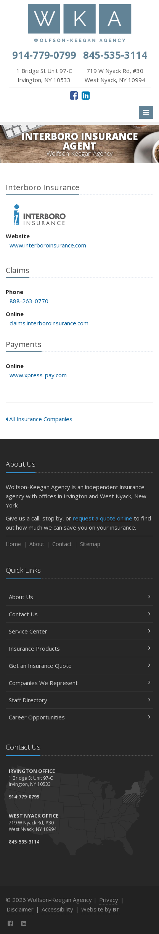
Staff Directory (79, 700)
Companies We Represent (79, 683)
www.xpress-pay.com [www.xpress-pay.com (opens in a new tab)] (38, 375)
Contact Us (79, 614)
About (36, 544)
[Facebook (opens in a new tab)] (74, 95)
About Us (79, 597)
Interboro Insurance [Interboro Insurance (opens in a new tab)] (40, 214)
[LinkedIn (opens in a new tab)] (86, 95)
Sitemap (90, 544)
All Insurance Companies (39, 419)
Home (13, 544)
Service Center (79, 631)
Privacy (108, 899)
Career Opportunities (79, 717)
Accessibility (57, 909)
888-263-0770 (29, 301)
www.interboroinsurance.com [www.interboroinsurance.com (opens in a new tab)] (48, 245)
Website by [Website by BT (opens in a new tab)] (100, 909)
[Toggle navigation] (146, 112)
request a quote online (102, 518)
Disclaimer (20, 909)
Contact (62, 544)
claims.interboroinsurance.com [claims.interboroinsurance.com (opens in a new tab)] (49, 323)
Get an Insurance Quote (79, 665)
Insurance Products (79, 648)
